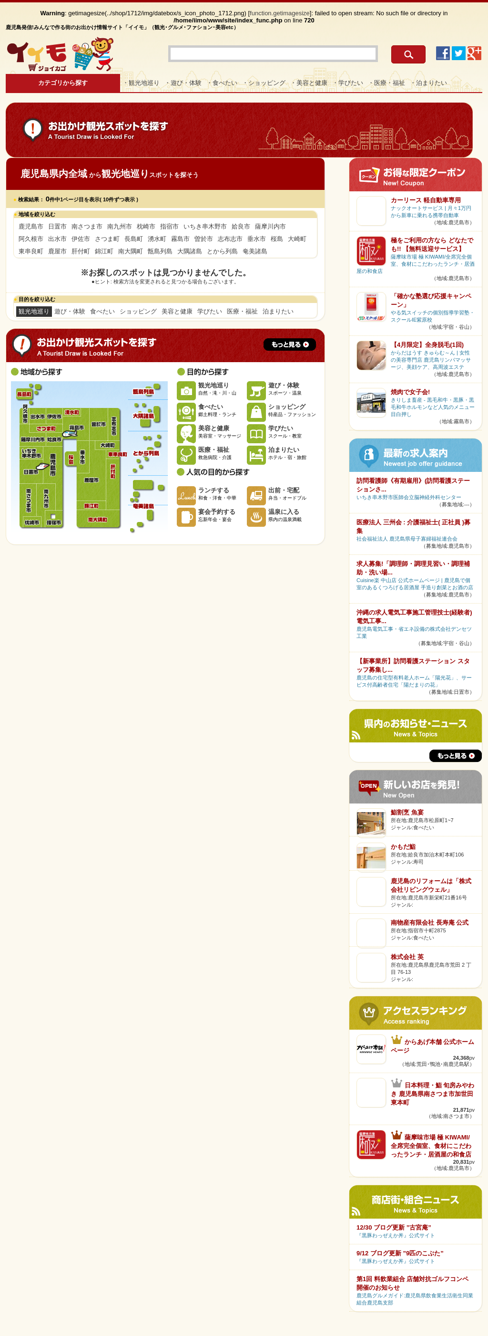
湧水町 (157, 238)
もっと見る (290, 344)
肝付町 (80, 251)
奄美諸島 (255, 251)
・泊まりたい (428, 82)
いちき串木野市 (205, 226)
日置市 (57, 226)
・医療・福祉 (386, 82)
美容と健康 (177, 311)
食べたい (102, 311)
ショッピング (138, 311)
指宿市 (169, 226)
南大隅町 (130, 251)
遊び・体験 (69, 311)
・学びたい (347, 82)
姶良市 (241, 226)
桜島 (277, 238)
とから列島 (222, 251)
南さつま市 (86, 226)
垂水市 (256, 238)
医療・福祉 (242, 311)
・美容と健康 (308, 82)
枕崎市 (146, 226)
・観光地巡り (141, 82)
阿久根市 (31, 238)
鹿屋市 (57, 251)
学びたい (209, 311)
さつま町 (107, 238)
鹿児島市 (31, 226)
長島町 (133, 238)
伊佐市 (80, 238)
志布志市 (230, 238)
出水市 (57, 238)
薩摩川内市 (270, 226)
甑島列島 (160, 251)
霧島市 (180, 238)
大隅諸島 (189, 251)
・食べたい (221, 82)
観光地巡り (34, 311)
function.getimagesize (280, 13)
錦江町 (104, 251)
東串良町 (31, 251)
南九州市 (119, 226)
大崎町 (297, 238)
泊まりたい (278, 311)
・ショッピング (263, 82)
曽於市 (203, 238)
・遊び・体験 (183, 82)
